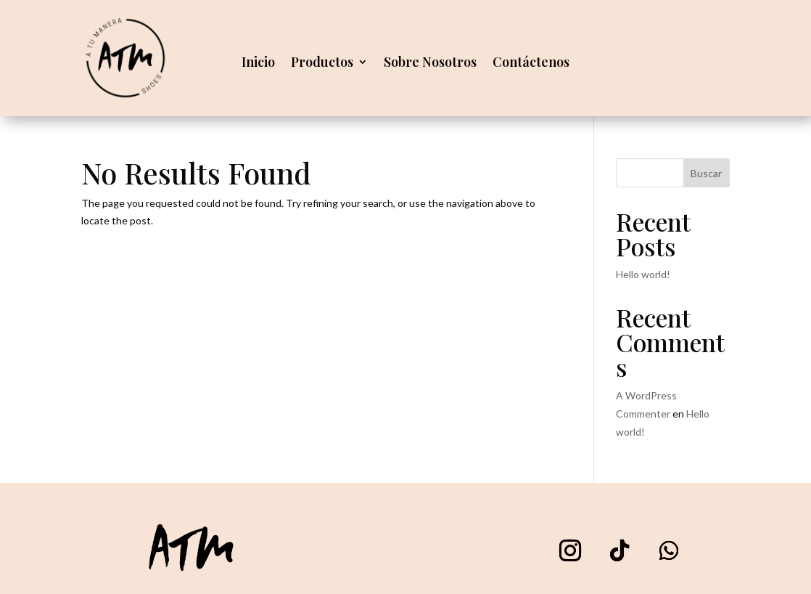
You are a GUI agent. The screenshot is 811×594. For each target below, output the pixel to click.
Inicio (258, 63)
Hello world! (643, 274)
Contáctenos (531, 63)
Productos (322, 63)
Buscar (706, 173)
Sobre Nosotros (430, 63)
